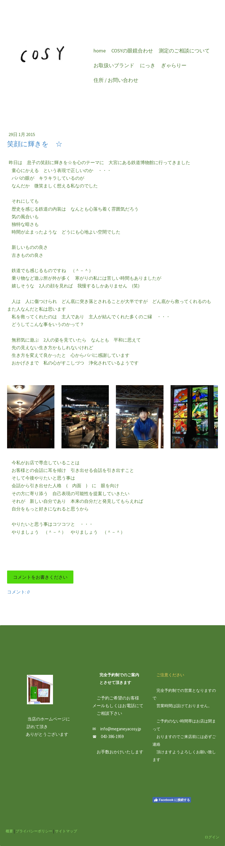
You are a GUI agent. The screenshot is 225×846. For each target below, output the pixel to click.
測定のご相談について (184, 50)
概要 (9, 831)
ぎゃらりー (173, 65)
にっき (147, 65)
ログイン (212, 837)
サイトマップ (66, 831)
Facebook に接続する (172, 800)
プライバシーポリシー (34, 831)
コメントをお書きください (40, 577)
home (100, 50)
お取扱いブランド (114, 65)
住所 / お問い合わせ (116, 80)
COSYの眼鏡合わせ (132, 50)
